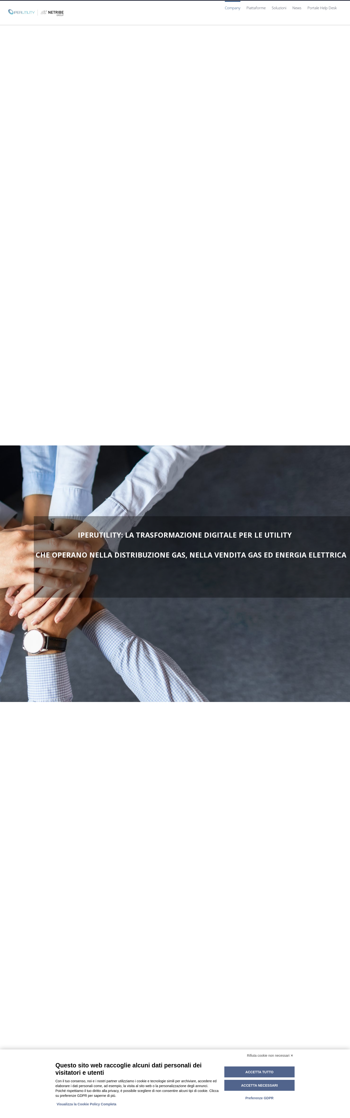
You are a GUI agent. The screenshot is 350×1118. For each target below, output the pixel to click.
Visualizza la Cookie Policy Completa (86, 1104)
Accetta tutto (259, 1072)
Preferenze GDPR (259, 1098)
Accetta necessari (259, 1085)
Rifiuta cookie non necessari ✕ (270, 1055)
